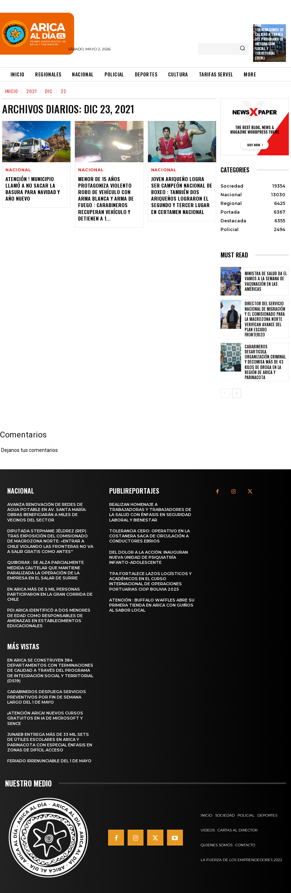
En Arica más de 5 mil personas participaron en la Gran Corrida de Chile (50, 594)
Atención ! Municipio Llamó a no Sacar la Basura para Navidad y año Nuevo (32, 188)
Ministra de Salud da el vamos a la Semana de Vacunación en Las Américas (266, 281)
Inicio (11, 91)
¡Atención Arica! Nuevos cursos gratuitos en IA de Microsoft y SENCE (45, 718)
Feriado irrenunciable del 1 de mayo (49, 760)
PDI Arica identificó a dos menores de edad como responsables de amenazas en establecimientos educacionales (48, 618)
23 (63, 91)
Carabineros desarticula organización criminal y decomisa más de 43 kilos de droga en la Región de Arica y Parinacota (265, 362)
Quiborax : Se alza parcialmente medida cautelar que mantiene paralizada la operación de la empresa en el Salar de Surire (45, 570)
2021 (31, 91)
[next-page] (236, 393)
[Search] (242, 49)
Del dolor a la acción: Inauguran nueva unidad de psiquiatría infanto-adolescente (148, 557)
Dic (48, 91)
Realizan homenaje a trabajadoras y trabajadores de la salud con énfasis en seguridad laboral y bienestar (150, 512)
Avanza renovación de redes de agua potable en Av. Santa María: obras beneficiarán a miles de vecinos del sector (46, 512)
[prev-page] (225, 393)
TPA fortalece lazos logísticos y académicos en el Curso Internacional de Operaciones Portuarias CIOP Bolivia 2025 (150, 581)
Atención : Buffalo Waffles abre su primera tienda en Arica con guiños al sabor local (151, 605)
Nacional (17, 170)
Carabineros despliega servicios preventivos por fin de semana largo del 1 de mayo (46, 697)
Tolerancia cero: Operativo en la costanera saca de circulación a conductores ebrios (149, 536)
